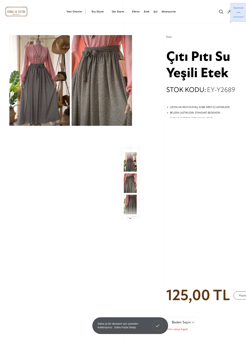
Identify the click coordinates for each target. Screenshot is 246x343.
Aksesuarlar (169, 11)
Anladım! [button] (158, 323)
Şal (155, 11)
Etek (147, 11)
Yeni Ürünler (74, 11)
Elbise (136, 11)
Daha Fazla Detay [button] (125, 327)
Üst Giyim (118, 11)
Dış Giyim (98, 11)
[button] (130, 218)
